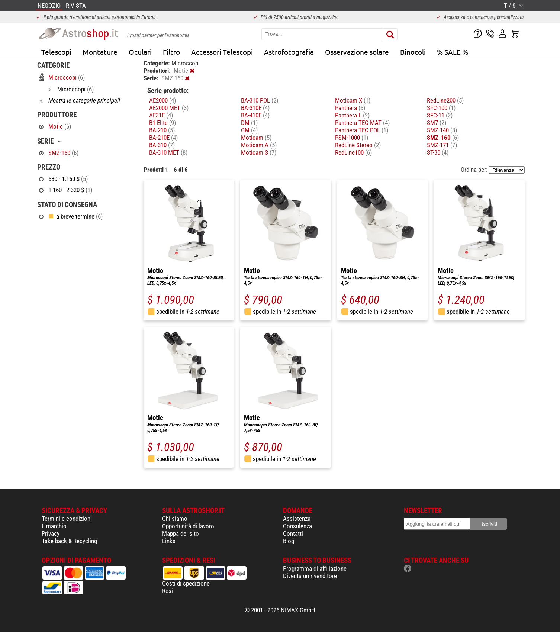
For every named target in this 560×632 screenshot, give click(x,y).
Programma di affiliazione (315, 568)
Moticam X (352, 100)
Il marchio (54, 526)
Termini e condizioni (67, 518)
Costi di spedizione (186, 583)
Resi (167, 590)
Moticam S (258, 152)
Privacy (50, 533)
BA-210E (163, 137)
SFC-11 (440, 115)
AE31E (161, 115)
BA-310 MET (168, 152)
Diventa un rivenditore (310, 576)
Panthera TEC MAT (362, 122)
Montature (100, 51)
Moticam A (259, 145)
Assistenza (296, 518)
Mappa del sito (180, 533)
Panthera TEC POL (361, 130)
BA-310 (162, 145)
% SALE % (452, 51)
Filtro (171, 51)
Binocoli (413, 51)
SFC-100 (441, 108)
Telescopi (56, 51)
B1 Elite (162, 122)
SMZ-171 (442, 145)
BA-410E (255, 115)
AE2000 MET (169, 108)
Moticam (256, 137)
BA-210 (162, 130)
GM (249, 130)
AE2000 (162, 100)
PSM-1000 (351, 137)
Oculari (140, 51)
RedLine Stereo (358, 145)
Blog (288, 541)
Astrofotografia (289, 51)
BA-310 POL (259, 100)
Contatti (293, 533)
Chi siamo (174, 518)
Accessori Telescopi (222, 51)
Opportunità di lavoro (188, 526)
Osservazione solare (357, 51)
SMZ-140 (442, 130)
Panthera (350, 108)
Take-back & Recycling (69, 541)
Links (169, 541)
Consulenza (297, 526)
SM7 (436, 122)
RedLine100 (353, 152)
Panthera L (352, 115)
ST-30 (437, 152)
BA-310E (255, 108)
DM (249, 122)
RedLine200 (445, 100)
